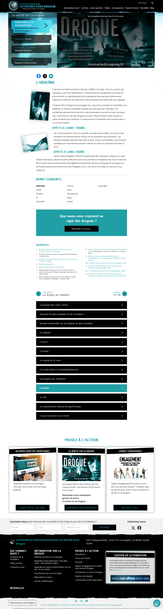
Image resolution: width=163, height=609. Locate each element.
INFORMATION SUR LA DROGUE (47, 549)
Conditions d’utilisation (97, 602)
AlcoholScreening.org (46, 264)
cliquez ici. (117, 566)
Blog (152, 8)
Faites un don (16, 560)
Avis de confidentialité (50, 602)
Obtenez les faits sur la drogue (48, 554)
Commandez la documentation (89, 577)
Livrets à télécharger (43, 578)
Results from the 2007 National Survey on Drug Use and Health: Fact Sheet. (58, 260)
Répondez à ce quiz (43, 574)
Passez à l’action (132, 8)
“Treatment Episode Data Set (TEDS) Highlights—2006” (107, 271)
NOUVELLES (17, 585)
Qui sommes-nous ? (72, 8)
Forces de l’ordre (82, 555)
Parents (78, 559)
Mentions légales (115, 602)
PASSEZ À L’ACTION (81, 440)
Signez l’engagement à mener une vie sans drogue (88, 564)
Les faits (84, 8)
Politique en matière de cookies (73, 602)
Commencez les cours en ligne (48, 570)
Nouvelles (145, 8)
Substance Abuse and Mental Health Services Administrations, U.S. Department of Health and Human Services (107, 258)
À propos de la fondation (16, 555)
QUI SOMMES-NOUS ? (18, 549)
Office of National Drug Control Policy (52, 267)
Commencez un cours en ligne (88, 569)
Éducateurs (80, 551)
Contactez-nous (17, 564)
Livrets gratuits (96, 8)
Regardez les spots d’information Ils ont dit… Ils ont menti (52, 565)
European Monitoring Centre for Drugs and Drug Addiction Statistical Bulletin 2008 (105, 267)
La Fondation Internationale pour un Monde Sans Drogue (47, 539)
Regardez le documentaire (51, 559)
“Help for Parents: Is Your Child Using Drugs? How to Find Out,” (107, 250)
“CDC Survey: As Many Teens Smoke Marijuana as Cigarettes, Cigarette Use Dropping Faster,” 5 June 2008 (107, 275)
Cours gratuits (118, 8)
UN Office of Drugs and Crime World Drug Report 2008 (107, 263)
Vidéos (107, 8)
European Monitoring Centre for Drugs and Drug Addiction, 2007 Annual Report (55, 250)
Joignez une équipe (84, 573)
